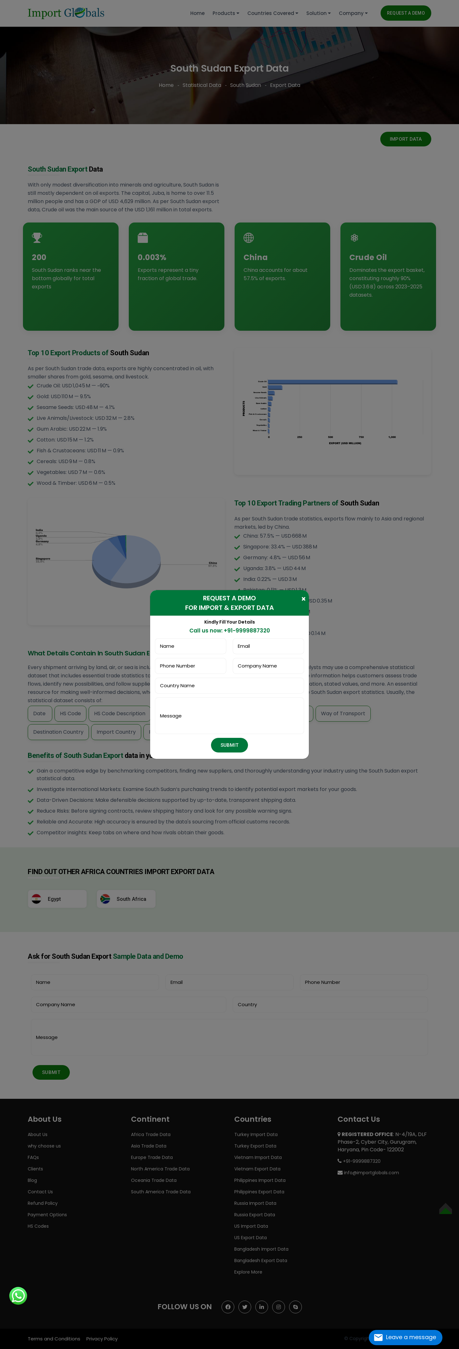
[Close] (303, 599)
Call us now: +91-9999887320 (229, 630)
